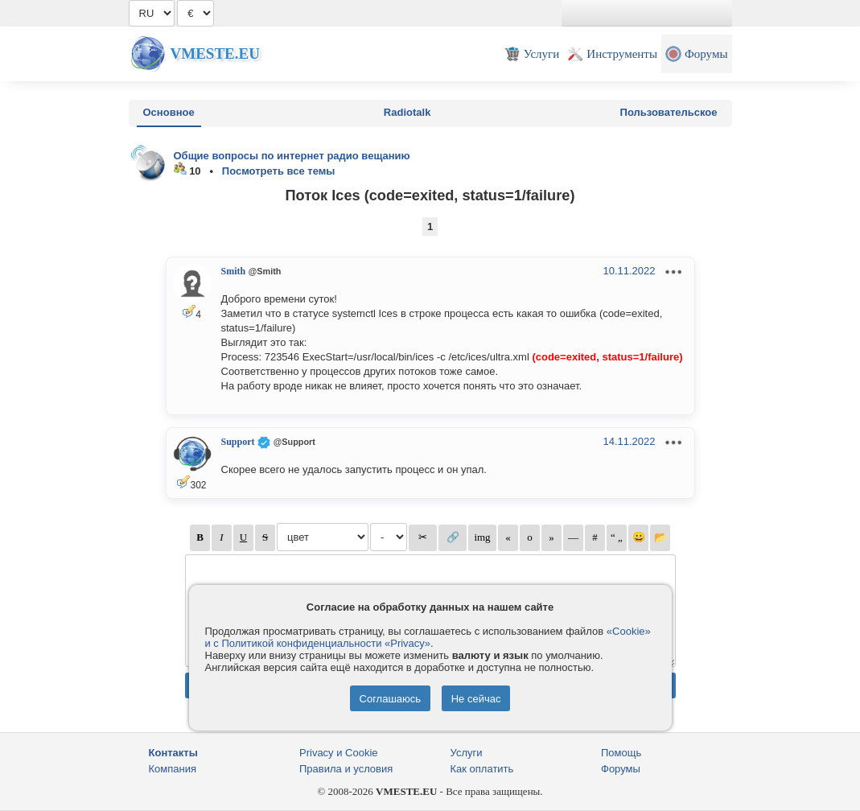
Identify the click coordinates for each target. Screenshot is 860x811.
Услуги (467, 753)
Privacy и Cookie (338, 753)
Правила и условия (346, 769)
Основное (169, 112)
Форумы (620, 769)
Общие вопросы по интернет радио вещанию (292, 156)
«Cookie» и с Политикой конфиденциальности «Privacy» (428, 637)
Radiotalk (407, 112)
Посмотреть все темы (278, 171)
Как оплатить (482, 769)
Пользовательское (669, 112)
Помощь (621, 753)
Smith (233, 271)
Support (238, 441)
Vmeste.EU (215, 53)
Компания (173, 769)
